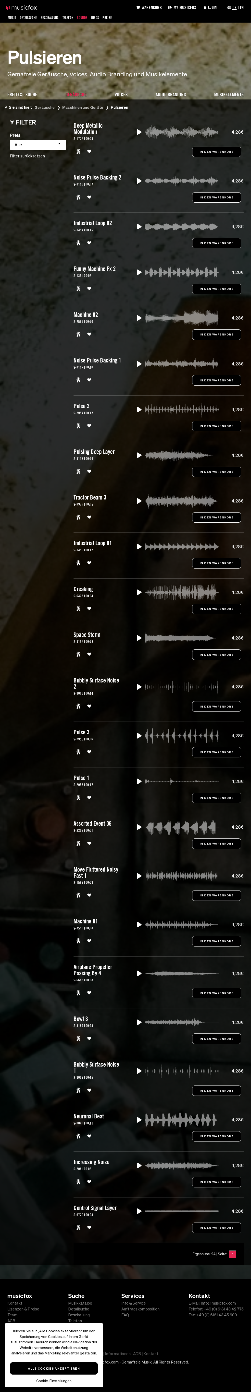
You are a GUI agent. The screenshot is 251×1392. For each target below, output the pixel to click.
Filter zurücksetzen (27, 156)
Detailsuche (30, 17)
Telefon (75, 17)
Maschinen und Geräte (83, 107)
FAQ (125, 1315)
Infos (104, 17)
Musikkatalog (80, 1303)
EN (241, 7)
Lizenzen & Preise (23, 1309)
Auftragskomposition (140, 1309)
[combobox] (38, 145)
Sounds (91, 17)
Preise (118, 17)
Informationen (118, 1353)
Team (12, 1315)
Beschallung (54, 17)
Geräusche (45, 107)
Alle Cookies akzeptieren (54, 1368)
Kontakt (14, 1303)
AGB (11, 1321)
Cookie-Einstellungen (54, 1381)
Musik (12, 17)
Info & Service (133, 1303)
